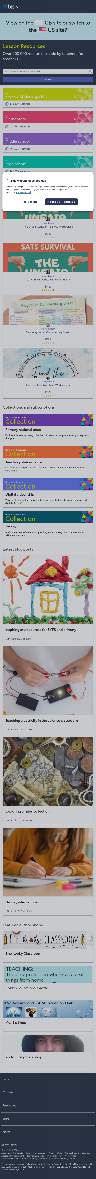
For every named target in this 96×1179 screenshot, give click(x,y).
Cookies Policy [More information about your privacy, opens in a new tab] (23, 193)
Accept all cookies (61, 201)
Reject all (30, 201)
